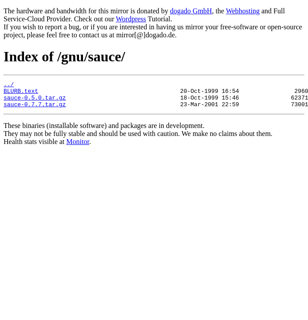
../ (9, 85)
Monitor (77, 147)
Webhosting (243, 11)
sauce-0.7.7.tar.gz (35, 109)
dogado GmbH (191, 11)
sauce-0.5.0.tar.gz (35, 101)
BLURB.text (21, 93)
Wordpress (131, 19)
